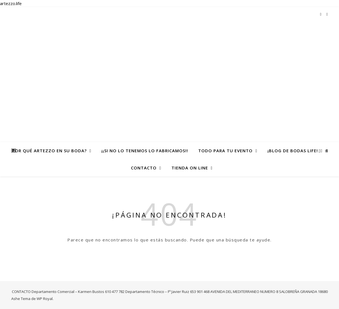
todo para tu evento (225, 150)
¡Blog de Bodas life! (292, 150)
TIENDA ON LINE (189, 168)
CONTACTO (144, 168)
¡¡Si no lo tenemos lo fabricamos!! (144, 150)
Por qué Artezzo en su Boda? (49, 150)
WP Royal (45, 298)
